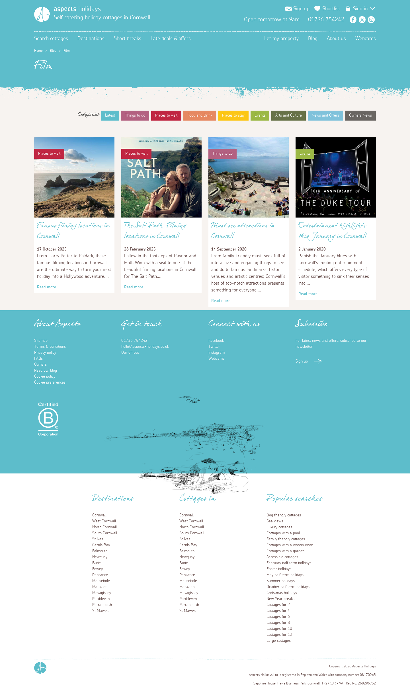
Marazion (99, 587)
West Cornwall (104, 521)
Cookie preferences (49, 382)
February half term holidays (288, 563)
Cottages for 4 (278, 611)
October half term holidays (287, 587)
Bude (96, 563)
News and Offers (325, 115)
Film (66, 50)
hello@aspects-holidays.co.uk (145, 347)
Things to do (135, 115)
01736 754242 (134, 341)
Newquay (99, 557)
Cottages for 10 (279, 629)
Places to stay (233, 115)
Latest (110, 115)
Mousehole (101, 581)
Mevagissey (101, 593)
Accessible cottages (282, 557)
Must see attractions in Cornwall (243, 232)
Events (260, 115)
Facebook (353, 19)
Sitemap (41, 341)
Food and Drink (199, 115)
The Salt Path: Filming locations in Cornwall (155, 232)
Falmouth (99, 551)
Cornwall (99, 515)
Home (38, 50)
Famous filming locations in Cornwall (73, 232)
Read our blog (45, 371)
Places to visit (166, 115)
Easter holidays (278, 569)
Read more (46, 287)
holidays (77, 9)
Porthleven (101, 599)
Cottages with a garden (285, 551)
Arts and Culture (288, 115)
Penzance (100, 575)
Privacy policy (45, 353)
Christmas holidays (281, 593)
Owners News (360, 115)
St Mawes (100, 611)
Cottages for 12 (279, 635)
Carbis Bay (101, 545)
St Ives (97, 539)
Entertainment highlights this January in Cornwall (332, 232)
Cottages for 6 (278, 617)
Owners (40, 365)
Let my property (281, 38)
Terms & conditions (50, 347)
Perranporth (102, 605)
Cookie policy (44, 376)
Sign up (301, 8)
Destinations (90, 38)
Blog (312, 38)
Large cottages (278, 641)
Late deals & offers (171, 38)
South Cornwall (104, 533)
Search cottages (51, 38)
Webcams (365, 38)
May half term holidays (285, 575)
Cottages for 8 (278, 623)
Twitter (362, 19)
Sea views (274, 521)
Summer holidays (280, 581)
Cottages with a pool (283, 533)
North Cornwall (104, 527)
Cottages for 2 (278, 605)
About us (336, 38)
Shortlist (331, 8)
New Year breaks (280, 599)
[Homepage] (42, 14)
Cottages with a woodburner (289, 545)
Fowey (97, 569)
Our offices (130, 353)
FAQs (38, 359)
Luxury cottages (279, 527)
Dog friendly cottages (283, 515)
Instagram (371, 19)
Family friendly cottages (285, 539)
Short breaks (127, 38)
